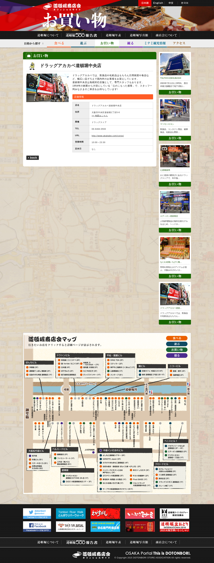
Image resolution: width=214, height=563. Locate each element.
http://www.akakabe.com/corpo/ (108, 136)
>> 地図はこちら (100, 116)
